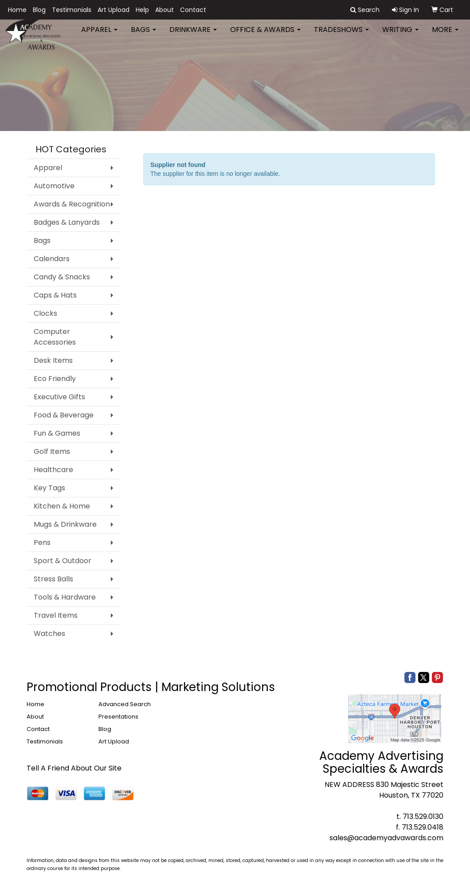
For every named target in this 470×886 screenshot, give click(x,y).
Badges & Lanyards (67, 222)
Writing (400, 35)
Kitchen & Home (62, 506)
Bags (143, 35)
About (164, 9)
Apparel (99, 35)
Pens (42, 542)
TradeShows (341, 35)
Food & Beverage (64, 415)
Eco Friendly (55, 378)
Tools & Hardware (65, 597)
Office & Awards (265, 35)
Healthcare (53, 470)
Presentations (118, 716)
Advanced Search (124, 704)
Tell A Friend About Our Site (74, 768)
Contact (193, 9)
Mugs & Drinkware (65, 524)
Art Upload (113, 9)
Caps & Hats (55, 295)
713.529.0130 (423, 816)
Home (17, 9)
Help (142, 9)
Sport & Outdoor (62, 561)
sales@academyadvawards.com (386, 838)
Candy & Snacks (62, 277)
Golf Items (52, 451)
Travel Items (56, 615)
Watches (49, 633)
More (445, 35)
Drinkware (193, 35)
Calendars (52, 259)
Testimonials (71, 9)
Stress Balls (53, 579)
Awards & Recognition (72, 204)
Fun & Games (57, 433)
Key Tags (49, 488)
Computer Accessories (55, 336)
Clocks (45, 313)
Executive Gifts (59, 397)
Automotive (54, 186)
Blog (39, 9)
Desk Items (53, 360)
